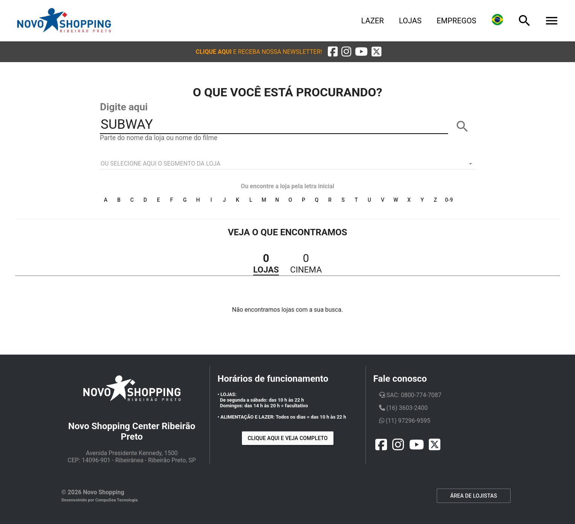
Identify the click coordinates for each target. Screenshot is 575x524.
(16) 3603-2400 (403, 407)
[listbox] (287, 163)
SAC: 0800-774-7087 (410, 395)
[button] (259, 51)
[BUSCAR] (462, 126)
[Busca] (524, 20)
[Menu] (551, 20)
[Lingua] (497, 20)
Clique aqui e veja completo (287, 438)
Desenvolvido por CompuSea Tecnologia (99, 500)
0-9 (449, 200)
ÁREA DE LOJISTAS (473, 496)
